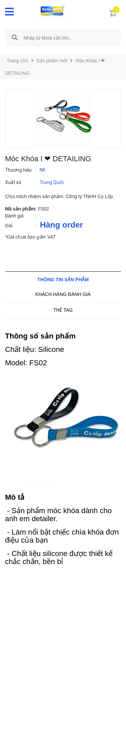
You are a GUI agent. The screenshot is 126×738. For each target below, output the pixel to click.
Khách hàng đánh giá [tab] (63, 294)
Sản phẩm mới (52, 60)
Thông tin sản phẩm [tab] (63, 279)
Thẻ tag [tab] (63, 310)
